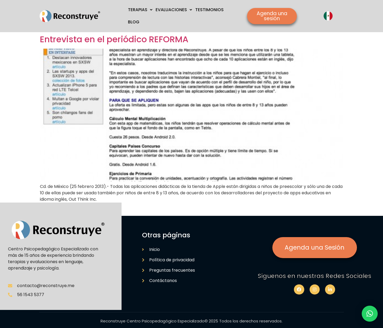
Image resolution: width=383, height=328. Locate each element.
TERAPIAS (140, 10)
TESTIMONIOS (209, 10)
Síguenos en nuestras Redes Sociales (314, 276)
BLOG (133, 22)
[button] (370, 314)
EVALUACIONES (174, 10)
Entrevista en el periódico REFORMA (114, 39)
